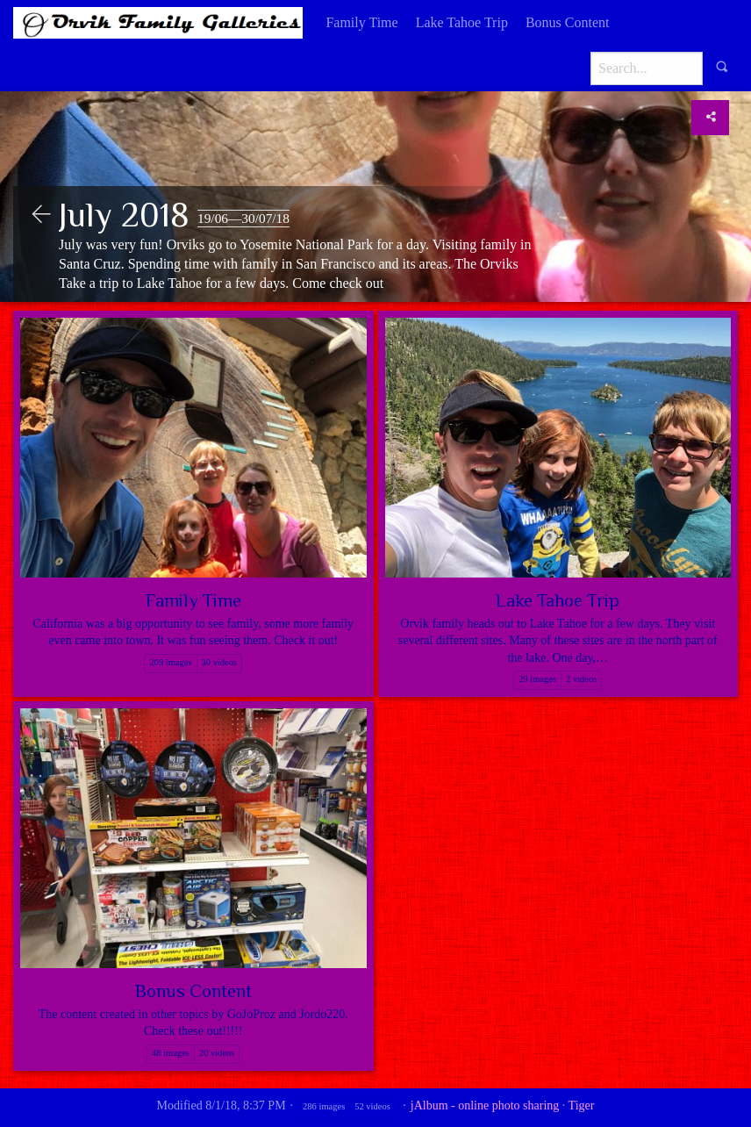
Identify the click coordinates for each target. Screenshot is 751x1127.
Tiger (582, 1105)
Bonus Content (568, 22)
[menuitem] (361, 23)
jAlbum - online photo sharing (485, 1105)
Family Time (361, 22)
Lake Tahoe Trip (462, 22)
